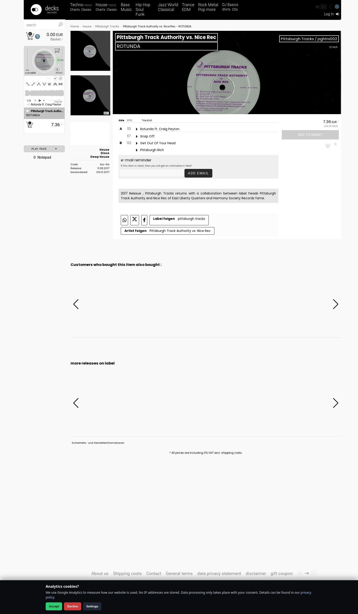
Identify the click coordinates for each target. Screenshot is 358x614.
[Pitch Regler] (63, 60)
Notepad (38, 157)
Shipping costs (127, 573)
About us (99, 573)
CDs (235, 9)
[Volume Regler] (55, 100)
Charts (75, 9)
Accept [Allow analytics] (54, 606)
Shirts (226, 9)
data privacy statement (219, 573)
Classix (86, 9)
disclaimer (256, 573)
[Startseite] (44, 9)
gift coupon (282, 573)
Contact (153, 573)
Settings (92, 606)
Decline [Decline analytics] (72, 606)
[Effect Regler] (25, 59)
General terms (179, 573)
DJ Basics (230, 5)
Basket (55, 39)
